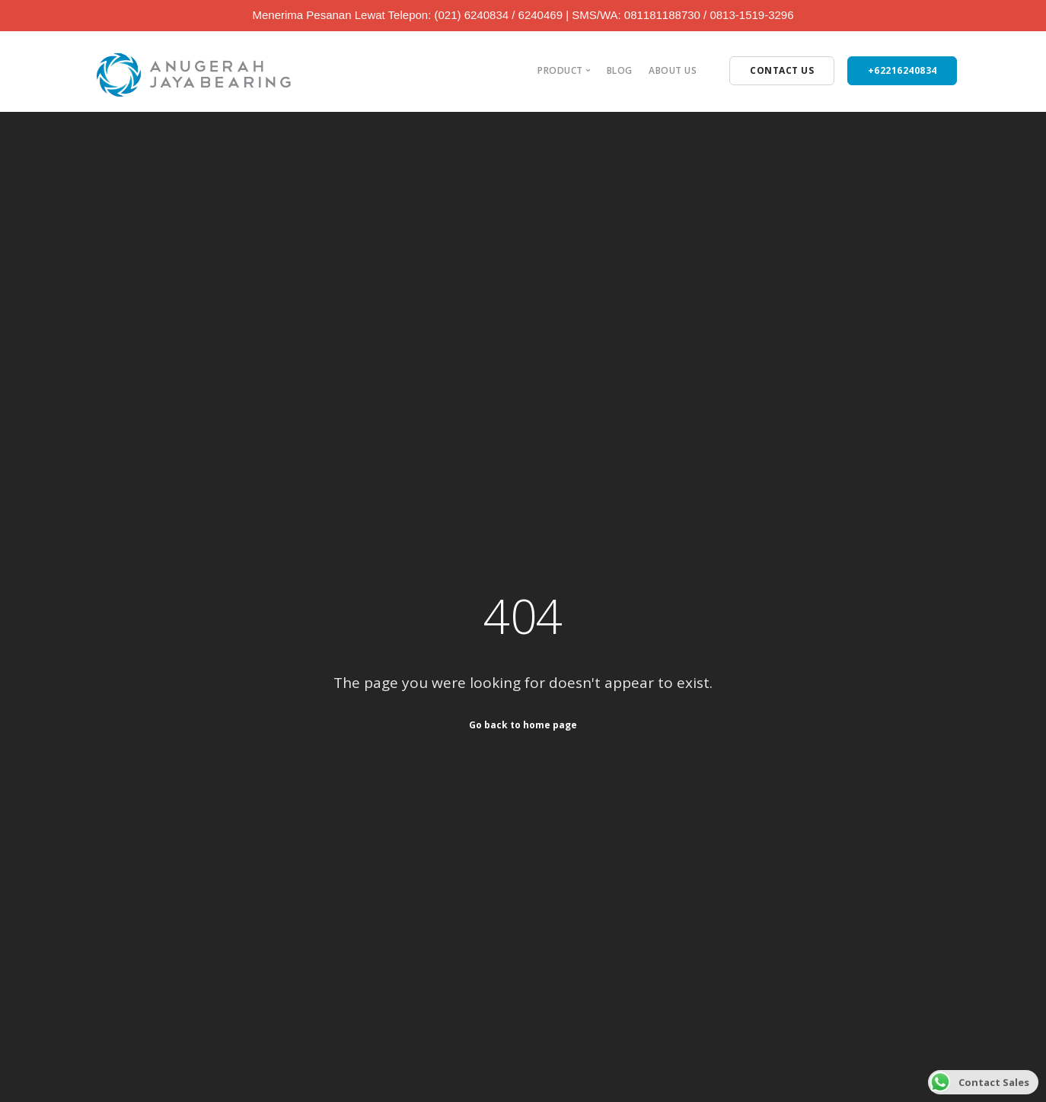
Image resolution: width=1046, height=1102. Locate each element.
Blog (620, 70)
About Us (673, 70)
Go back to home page (523, 724)
